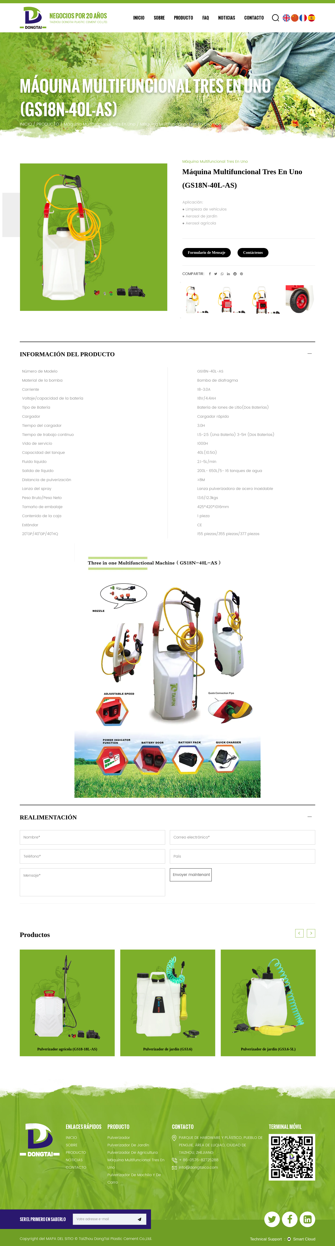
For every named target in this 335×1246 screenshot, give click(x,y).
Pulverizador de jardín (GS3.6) (167, 1049)
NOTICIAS (226, 18)
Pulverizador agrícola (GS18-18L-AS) (67, 1049)
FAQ (205, 18)
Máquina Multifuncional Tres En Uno (99, 124)
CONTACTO (254, 18)
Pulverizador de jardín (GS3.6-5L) (268, 1049)
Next (180, 317)
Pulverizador (118, 1138)
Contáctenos (253, 253)
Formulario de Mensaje (206, 253)
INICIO (138, 18)
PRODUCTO (183, 18)
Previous (180, 282)
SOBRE (159, 18)
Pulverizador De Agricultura (132, 1153)
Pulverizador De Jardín (128, 1145)
